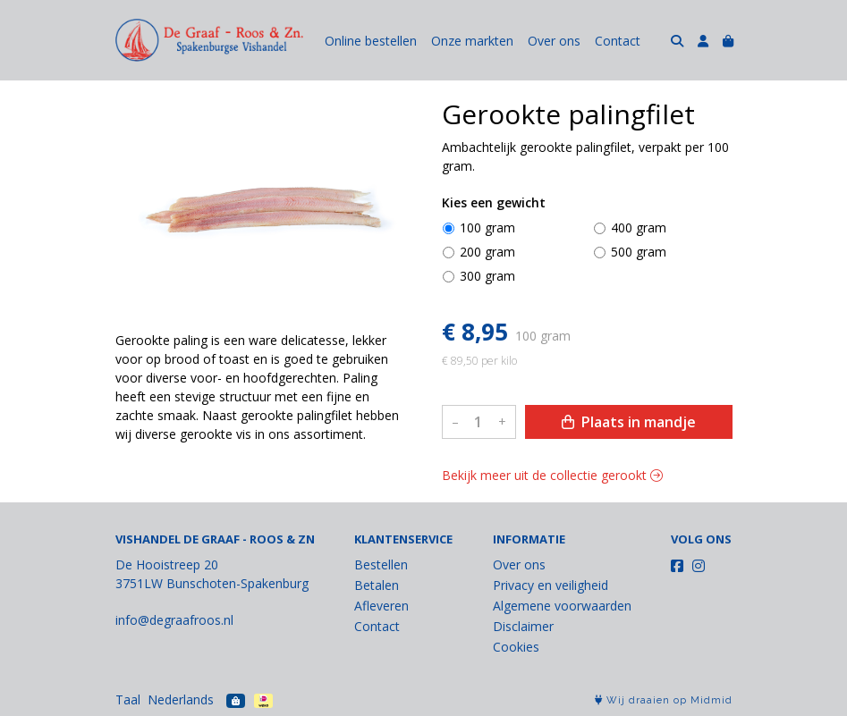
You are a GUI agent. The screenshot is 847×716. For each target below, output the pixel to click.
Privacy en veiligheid (550, 585)
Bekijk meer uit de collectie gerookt (552, 475)
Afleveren (381, 605)
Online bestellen (371, 40)
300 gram (487, 275)
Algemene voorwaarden (562, 605)
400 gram (638, 227)
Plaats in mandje (629, 422)
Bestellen (381, 564)
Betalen (376, 585)
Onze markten (472, 40)
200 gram (487, 251)
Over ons (554, 40)
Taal (127, 699)
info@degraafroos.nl (174, 619)
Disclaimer (523, 626)
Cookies (516, 646)
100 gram (487, 227)
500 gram (638, 251)
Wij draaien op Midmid (664, 700)
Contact (617, 40)
